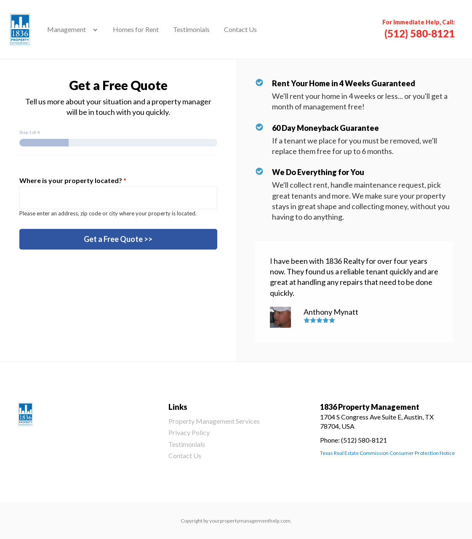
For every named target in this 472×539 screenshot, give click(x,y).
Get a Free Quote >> (118, 239)
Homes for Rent (136, 29)
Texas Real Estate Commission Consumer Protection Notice (387, 453)
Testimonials (191, 29)
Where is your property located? (72, 180)
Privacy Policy (189, 432)
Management (66, 29)
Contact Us (240, 29)
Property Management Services (214, 421)
